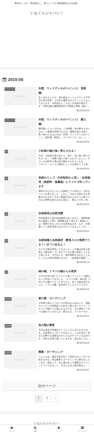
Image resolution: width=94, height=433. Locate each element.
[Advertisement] (47, 45)
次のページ (47, 386)
